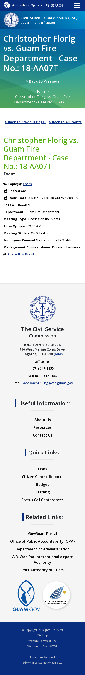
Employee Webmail (42, 657)
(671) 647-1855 (42, 368)
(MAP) (58, 354)
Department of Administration (42, 549)
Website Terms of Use (42, 641)
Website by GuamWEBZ (42, 646)
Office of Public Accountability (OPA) (42, 541)
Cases (27, 184)
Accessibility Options (22, 5)
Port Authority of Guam (43, 569)
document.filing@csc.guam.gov (48, 383)
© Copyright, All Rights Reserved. (42, 630)
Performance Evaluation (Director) (42, 663)
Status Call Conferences (42, 499)
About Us (42, 419)
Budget (42, 484)
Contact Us (42, 435)
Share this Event (20, 254)
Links (42, 468)
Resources (42, 427)
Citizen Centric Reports (42, 476)
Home (40, 91)
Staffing (43, 492)
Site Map (42, 635)
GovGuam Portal (42, 533)
